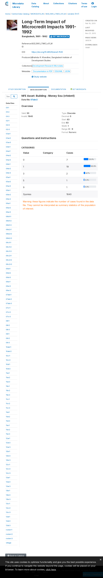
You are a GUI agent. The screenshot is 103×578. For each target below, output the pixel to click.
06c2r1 (9, 256)
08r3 (8, 329)
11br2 (8, 390)
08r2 (8, 325)
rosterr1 (9, 530)
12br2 (8, 456)
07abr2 (9, 299)
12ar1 (8, 438)
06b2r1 (9, 229)
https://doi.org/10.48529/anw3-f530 (47, 52)
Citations (72, 3)
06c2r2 (9, 260)
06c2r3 (9, 264)
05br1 (8, 190)
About (46, 3)
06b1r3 (9, 225)
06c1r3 (9, 251)
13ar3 (8, 486)
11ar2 (8, 377)
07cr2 (8, 312)
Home (7, 14)
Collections (58, 3)
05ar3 (8, 186)
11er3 (8, 434)
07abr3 (9, 303)
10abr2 (9, 351)
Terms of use (84, 5)
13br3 (8, 499)
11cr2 (8, 403)
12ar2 (8, 443)
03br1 (8, 147)
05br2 (8, 194)
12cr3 (8, 473)
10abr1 (8, 347)
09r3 (8, 342)
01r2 (7, 112)
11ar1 (8, 373)
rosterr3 (9, 538)
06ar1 (8, 203)
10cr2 (8, 360)
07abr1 (8, 295)
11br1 (8, 386)
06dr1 (8, 269)
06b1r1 (8, 216)
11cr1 (8, 399)
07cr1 (8, 308)
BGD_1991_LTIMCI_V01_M (56, 14)
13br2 (8, 495)
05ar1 (8, 177)
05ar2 (8, 181)
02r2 (8, 125)
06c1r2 (9, 247)
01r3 (7, 116)
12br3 (8, 460)
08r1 (7, 321)
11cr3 (8, 408)
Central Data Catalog (20, 14)
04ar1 (8, 151)
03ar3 (8, 142)
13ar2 (8, 482)
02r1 (7, 121)
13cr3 (8, 512)
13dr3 (8, 525)
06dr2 (8, 273)
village (8, 543)
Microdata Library (18, 5)
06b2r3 (9, 238)
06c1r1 (8, 242)
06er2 (8, 286)
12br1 (8, 451)
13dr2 (8, 521)
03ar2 (8, 138)
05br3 (8, 199)
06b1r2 (9, 221)
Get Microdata (59, 36)
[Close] (101, 559)
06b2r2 (9, 234)
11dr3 (8, 421)
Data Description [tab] (38, 90)
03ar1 (8, 134)
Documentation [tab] (58, 89)
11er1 (8, 425)
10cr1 (8, 356)
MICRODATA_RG (37, 14)
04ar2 (8, 155)
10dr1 (8, 364)
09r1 (7, 334)
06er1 (8, 282)
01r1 (7, 108)
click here (51, 569)
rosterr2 (9, 534)
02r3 (8, 129)
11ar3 (8, 382)
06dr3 (8, 277)
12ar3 (8, 447)
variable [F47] (73, 14)
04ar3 (8, 160)
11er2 (8, 430)
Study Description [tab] (17, 89)
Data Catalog (35, 5)
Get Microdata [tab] (78, 89)
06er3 (8, 290)
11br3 (8, 395)
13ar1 (8, 477)
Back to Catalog (16, 556)
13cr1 (8, 503)
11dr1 (8, 412)
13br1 (8, 490)
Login (94, 5)
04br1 (8, 164)
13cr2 (8, 508)
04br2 (8, 168)
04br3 (8, 173)
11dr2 (8, 417)
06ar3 (8, 212)
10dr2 (8, 369)
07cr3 (8, 316)
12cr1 (8, 464)
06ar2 (8, 208)
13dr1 (8, 517)
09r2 (8, 338)
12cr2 (8, 469)
